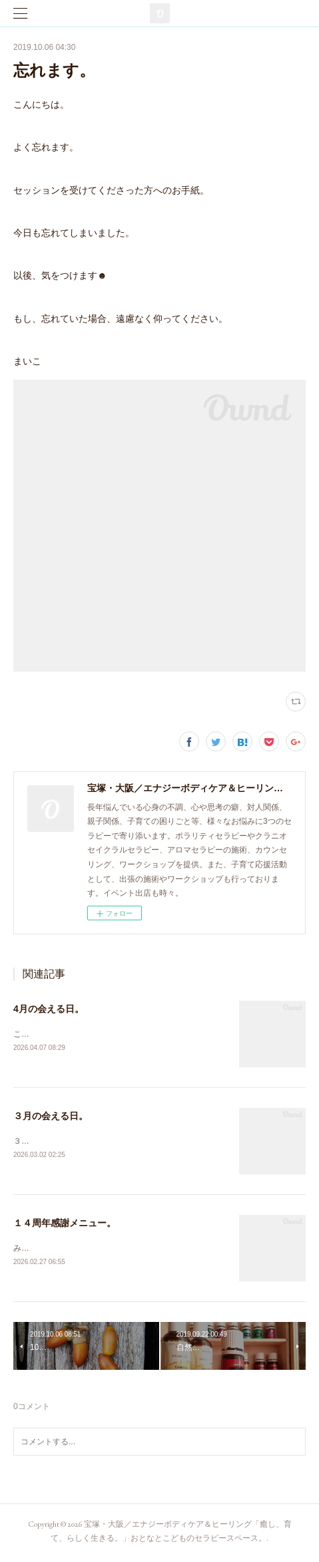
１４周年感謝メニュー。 (64, 1225)
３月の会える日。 (50, 1116)
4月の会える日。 (48, 1008)
